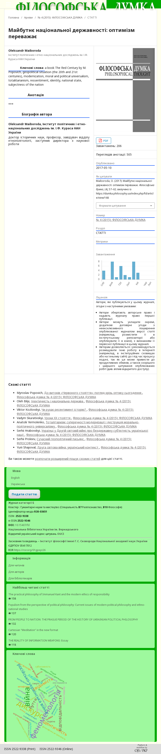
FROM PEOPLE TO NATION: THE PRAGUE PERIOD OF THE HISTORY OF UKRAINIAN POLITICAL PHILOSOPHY (73, 619)
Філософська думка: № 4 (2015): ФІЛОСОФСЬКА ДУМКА (56, 397)
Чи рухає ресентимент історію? (64, 410)
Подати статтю (24, 494)
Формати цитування (112, 205)
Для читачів (16, 565)
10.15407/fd (22, 525)
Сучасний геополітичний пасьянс (61, 439)
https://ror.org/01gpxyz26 (29, 550)
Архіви (28, 17)
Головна (13, 17)
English (15, 478)
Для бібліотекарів (20, 578)
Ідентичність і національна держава (57, 401)
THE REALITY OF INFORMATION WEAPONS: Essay (38, 640)
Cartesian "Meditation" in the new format (33, 630)
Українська (17, 484)
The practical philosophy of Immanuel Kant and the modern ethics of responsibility (58, 594)
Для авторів (16, 572)
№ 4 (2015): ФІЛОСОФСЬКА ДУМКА (60, 17)
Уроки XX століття (57, 418)
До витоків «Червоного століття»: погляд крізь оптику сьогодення (93, 393)
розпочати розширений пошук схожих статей (67, 459)
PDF (105, 141)
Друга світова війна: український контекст (68, 447)
